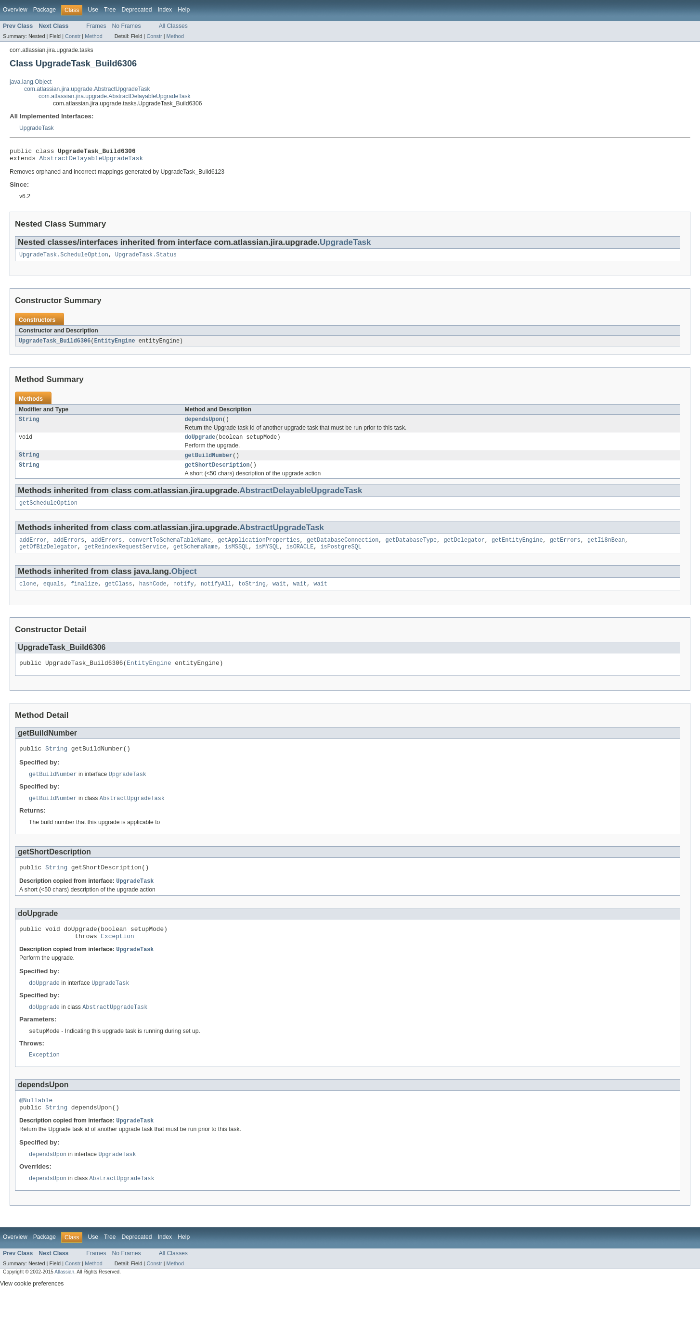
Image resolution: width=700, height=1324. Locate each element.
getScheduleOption (48, 511)
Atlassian (64, 1299)
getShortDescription (217, 472)
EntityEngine (114, 345)
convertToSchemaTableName (170, 549)
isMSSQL (236, 557)
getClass (118, 595)
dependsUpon (203, 424)
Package (44, 9)
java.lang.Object (31, 81)
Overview (15, 9)
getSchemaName (195, 557)
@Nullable (35, 1124)
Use (93, 9)
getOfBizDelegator (48, 557)
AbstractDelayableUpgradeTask (91, 160)
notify (183, 595)
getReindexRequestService (125, 557)
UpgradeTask (36, 128)
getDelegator (463, 549)
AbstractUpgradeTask (282, 536)
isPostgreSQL (340, 557)
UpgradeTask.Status (146, 258)
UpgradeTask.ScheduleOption (63, 258)
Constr (72, 36)
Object (184, 581)
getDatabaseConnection (342, 549)
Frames (96, 26)
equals (53, 595)
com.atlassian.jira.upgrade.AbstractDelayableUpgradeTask (115, 96)
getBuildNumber (209, 462)
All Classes (173, 26)
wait (279, 595)
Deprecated (137, 9)
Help (184, 9)
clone (28, 595)
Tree (110, 9)
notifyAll (216, 595)
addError (33, 549)
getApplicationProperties (259, 549)
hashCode (153, 595)
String (29, 424)
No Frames (126, 26)
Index (164, 9)
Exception (117, 956)
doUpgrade (200, 443)
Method (93, 36)
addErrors (68, 549)
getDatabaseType (411, 549)
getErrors (565, 549)
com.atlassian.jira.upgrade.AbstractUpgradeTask (87, 89)
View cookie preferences (32, 1311)
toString (252, 595)
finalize (84, 595)
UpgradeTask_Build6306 (55, 345)
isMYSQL (267, 557)
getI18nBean (606, 549)
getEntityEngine (517, 549)
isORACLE (299, 557)
